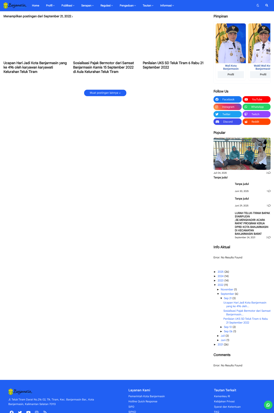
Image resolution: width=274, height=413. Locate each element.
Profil (231, 74)
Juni (223, 340)
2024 (221, 276)
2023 (221, 280)
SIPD (131, 406)
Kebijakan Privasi (224, 401)
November (227, 289)
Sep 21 (228, 298)
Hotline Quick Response (142, 401)
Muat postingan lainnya (104, 92)
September (228, 294)
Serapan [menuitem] (86, 5)
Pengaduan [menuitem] (127, 5)
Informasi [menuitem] (166, 5)
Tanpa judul (220, 177)
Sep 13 (228, 327)
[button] (258, 5)
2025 (221, 271)
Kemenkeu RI (222, 396)
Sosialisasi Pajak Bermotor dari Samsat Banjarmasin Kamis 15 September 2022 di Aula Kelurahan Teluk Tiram (103, 67)
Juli (223, 335)
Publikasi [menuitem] (66, 5)
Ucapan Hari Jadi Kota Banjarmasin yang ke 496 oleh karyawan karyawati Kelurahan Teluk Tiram (35, 67)
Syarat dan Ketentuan (227, 406)
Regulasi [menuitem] (105, 5)
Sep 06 (228, 331)
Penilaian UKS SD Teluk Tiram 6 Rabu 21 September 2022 (173, 65)
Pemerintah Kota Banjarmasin (146, 396)
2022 (221, 285)
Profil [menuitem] (49, 5)
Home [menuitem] (35, 5)
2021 (221, 344)
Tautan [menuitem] (147, 5)
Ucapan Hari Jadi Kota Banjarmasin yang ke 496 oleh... (244, 304)
